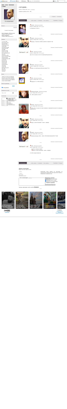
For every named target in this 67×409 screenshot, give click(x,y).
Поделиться (59, 16)
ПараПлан (4, 62)
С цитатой (56, 47)
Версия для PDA (60, 403)
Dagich (2, 6)
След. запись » (46, 20)
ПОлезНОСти (4, 55)
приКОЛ (3, 46)
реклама (3, 80)
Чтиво (3, 71)
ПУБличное (4, 57)
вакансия (12, 76)
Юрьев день (4, 51)
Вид (55, 1)
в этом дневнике (6, 87)
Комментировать (22, 20)
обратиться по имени (39, 25)
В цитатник (60, 47)
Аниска (3, 65)
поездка (3, 79)
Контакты (59, 404)
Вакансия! (3, 60)
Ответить (52, 47)
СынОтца (3, 63)
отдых (6, 78)
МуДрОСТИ (4, 50)
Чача (3, 54)
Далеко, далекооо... (5, 35)
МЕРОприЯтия (4, 67)
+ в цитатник (32, 9)
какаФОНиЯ (4, 64)
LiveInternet (4, 1)
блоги (9, 76)
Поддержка (53, 1)
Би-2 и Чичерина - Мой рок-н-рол (8, 33)
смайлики (30, 177)
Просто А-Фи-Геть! (5, 56)
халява (8, 80)
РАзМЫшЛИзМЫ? (5, 58)
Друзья (6, 4)
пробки (10, 79)
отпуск (9, 78)
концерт (3, 78)
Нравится (54, 16)
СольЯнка (3, 41)
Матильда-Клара (34, 91)
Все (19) (15, 27)
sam (5, 76)
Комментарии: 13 (10, 36)
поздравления (6, 79)
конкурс (12, 77)
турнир (6, 80)
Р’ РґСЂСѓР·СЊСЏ (9, 21)
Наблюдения (4, 48)
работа (13, 79)
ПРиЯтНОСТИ (4, 45)
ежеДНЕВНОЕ (4, 47)
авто (7, 76)
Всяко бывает (4, 42)
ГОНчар (3, 66)
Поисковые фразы (11, 104)
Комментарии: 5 (9, 34)
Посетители (10, 103)
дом (6, 77)
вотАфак (3, 59)
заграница (9, 77)
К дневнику (40, 20)
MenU (3, 68)
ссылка (42, 26)
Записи (3, 4)
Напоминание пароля (22, 175)
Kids (32, 51)
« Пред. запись (33, 20)
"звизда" (3, 76)
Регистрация (21, 174)
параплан (12, 78)
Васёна (32, 25)
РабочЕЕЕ (4, 43)
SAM (2, 49)
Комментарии (11, 4)
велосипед (3, 77)
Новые (61, 20)
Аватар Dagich (9, 14)
